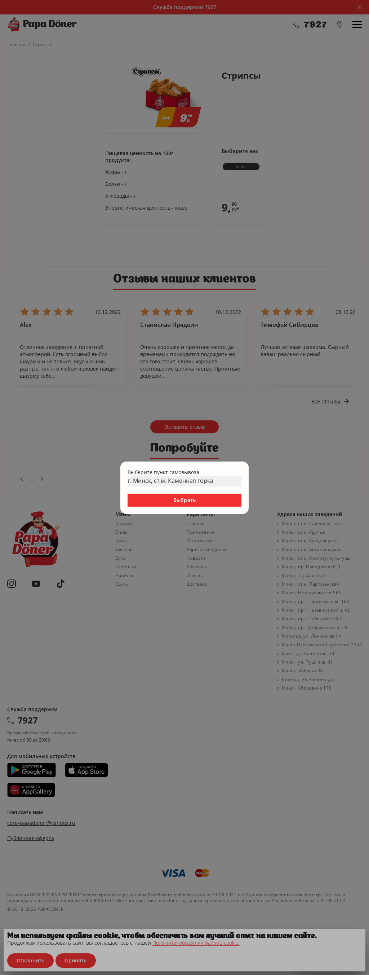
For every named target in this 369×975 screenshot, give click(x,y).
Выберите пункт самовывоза (163, 472)
